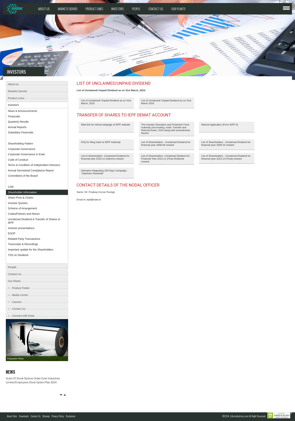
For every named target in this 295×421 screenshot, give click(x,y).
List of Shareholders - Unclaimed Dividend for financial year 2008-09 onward (165, 143)
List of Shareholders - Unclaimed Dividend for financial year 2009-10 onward (226, 143)
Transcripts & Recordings (23, 244)
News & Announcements (22, 110)
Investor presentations (21, 228)
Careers (16, 301)
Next (64, 395)
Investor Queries (18, 203)
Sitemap (46, 416)
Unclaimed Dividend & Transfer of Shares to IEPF (34, 221)
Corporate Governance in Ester (26, 154)
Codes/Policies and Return (24, 213)
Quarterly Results (18, 121)
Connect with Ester (23, 315)
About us (44, 8)
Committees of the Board (23, 175)
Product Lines (94, 8)
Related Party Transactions (24, 238)
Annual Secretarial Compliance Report (31, 170)
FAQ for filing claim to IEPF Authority (101, 142)
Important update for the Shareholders (30, 249)
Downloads (24, 416)
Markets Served (67, 8)
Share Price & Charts (20, 197)
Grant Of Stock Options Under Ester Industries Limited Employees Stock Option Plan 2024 (33, 380)
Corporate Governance (21, 149)
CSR (11, 186)
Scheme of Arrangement (22, 208)
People (136, 8)
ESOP (11, 233)
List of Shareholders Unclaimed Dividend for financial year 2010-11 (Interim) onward (105, 157)
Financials (14, 116)
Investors (117, 8)
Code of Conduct (18, 159)
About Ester (12, 416)
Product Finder (21, 288)
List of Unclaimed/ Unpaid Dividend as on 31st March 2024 (166, 102)
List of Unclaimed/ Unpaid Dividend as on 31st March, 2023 (106, 102)
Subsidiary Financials (20, 132)
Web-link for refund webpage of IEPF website (105, 124)
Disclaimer (70, 416)
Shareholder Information (22, 192)
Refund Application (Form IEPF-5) (219, 124)
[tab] (37, 84)
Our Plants (178, 8)
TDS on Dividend (18, 255)
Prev (61, 395)
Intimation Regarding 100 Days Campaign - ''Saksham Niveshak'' (104, 172)
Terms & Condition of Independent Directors (34, 165)
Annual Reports (17, 127)
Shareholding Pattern (20, 143)
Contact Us (155, 8)
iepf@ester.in (94, 199)
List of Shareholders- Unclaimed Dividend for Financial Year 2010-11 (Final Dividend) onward (165, 158)
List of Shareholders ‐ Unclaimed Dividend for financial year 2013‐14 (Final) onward (226, 157)
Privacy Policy (58, 416)
